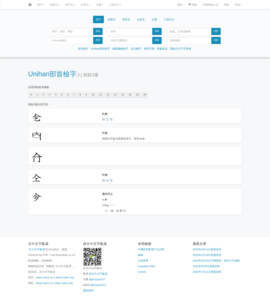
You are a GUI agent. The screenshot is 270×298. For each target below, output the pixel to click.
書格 (140, 254)
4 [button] (55, 94)
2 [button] (43, 94)
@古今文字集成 (98, 273)
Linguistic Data (146, 266)
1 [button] (37, 94)
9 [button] (86, 94)
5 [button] (61, 94)
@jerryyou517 (97, 279)
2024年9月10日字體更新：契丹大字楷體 (216, 260)
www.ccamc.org (65, 277)
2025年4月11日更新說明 (207, 249)
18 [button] (137, 94)
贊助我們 (88, 290)
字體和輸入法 (210, 4)
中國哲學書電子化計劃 (151, 249)
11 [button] (100, 94)
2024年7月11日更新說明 (207, 271)
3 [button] (49, 94)
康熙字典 (149, 48)
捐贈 (192, 4)
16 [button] (130, 94)
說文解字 (136, 48)
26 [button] (144, 94)
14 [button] (115, 94)
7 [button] (74, 94)
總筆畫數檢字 (120, 48)
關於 (180, 4)
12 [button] (108, 94)
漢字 (40, 4)
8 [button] (80, 94)
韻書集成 (162, 48)
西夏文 (55, 4)
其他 (238, 4)
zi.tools (142, 271)
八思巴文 (115, 4)
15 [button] (122, 94)
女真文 (85, 4)
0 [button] (31, 94)
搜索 (98, 31)
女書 (99, 4)
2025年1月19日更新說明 (207, 254)
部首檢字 (83, 48)
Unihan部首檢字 (100, 48)
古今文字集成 (37, 249)
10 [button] (93, 94)
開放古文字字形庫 (180, 48)
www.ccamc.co (44, 277)
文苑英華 (143, 260)
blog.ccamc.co (44, 283)
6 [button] (68, 94)
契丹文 (70, 4)
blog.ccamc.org (64, 283)
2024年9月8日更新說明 (206, 266)
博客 (226, 4)
